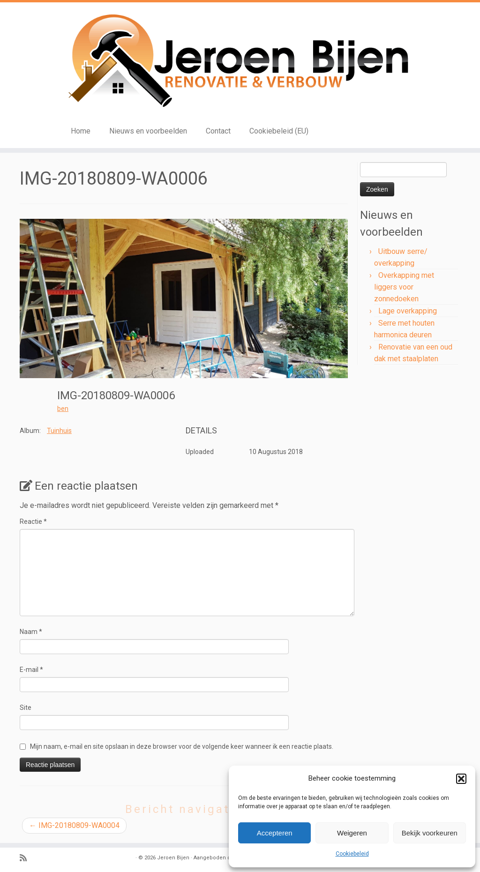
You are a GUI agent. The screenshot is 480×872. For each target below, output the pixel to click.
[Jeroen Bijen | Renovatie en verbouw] (240, 61)
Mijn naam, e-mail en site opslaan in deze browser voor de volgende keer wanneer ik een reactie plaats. (181, 746)
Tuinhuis (59, 430)
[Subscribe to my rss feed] (26, 858)
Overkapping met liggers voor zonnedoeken (404, 287)
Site (25, 707)
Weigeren (352, 833)
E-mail (31, 669)
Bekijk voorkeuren (430, 833)
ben (62, 408)
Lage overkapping (407, 310)
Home (80, 131)
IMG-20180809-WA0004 (74, 825)
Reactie (33, 521)
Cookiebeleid (352, 853)
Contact (218, 131)
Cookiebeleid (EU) (278, 131)
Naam (31, 631)
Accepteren (274, 833)
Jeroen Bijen (173, 858)
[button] (461, 778)
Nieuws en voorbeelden (148, 131)
